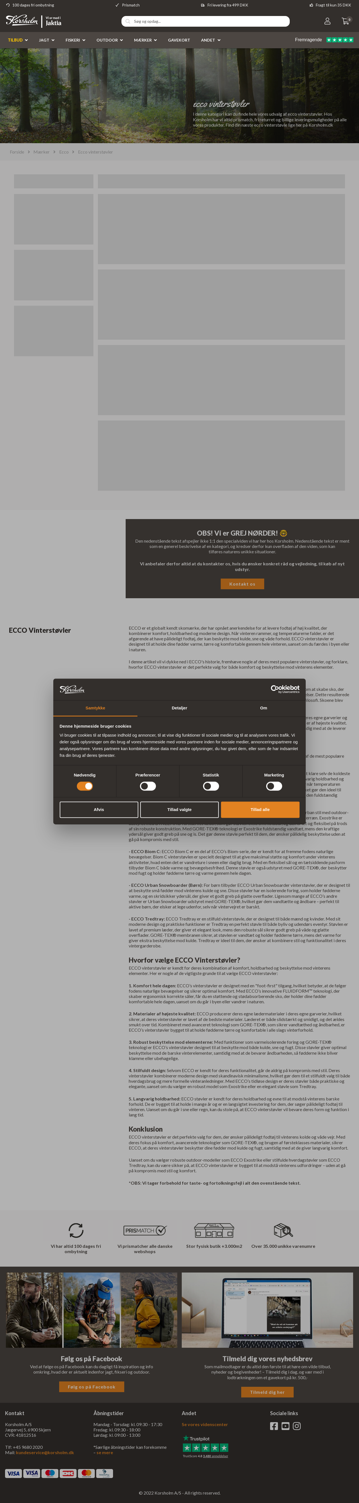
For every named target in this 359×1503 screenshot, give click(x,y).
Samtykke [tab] (95, 707)
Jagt (44, 40)
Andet (208, 40)
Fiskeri (73, 40)
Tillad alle (260, 809)
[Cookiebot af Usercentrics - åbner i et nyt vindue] (275, 689)
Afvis (99, 809)
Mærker (143, 40)
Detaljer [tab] (179, 707)
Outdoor (107, 40)
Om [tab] (263, 707)
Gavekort (179, 40)
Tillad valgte (179, 809)
